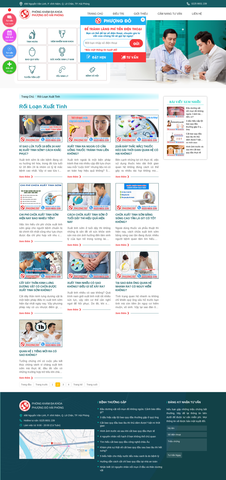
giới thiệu (141, 13)
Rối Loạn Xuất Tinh (48, 96)
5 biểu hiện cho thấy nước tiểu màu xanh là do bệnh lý (129, 456)
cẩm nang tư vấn (170, 13)
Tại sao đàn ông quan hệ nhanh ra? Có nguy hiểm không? (134, 287)
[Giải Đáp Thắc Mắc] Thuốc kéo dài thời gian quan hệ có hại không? (137, 150)
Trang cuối (92, 384)
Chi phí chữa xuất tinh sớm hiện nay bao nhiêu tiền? (39, 216)
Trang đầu (26, 384)
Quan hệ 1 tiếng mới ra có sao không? (38, 353)
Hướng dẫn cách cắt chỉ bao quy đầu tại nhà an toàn (129, 461)
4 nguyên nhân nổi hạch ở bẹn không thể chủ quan (128, 436)
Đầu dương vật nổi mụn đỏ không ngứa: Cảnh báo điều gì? (194, 111)
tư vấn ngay (174, 455)
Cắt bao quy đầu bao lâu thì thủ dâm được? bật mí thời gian (194, 137)
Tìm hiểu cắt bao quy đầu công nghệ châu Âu (125, 441)
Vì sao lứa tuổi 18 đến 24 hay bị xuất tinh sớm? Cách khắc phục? (40, 150)
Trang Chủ (27, 96)
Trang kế (77, 384)
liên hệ (197, 13)
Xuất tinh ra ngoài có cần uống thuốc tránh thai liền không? (88, 150)
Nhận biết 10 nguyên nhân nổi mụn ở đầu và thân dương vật (131, 468)
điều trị (118, 13)
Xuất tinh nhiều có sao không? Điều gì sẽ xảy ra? (86, 285)
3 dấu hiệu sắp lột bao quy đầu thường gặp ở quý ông (194, 124)
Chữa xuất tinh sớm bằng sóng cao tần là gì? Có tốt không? (136, 218)
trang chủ (95, 13)
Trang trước (42, 384)
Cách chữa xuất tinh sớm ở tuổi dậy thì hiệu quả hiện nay (87, 218)
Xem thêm (26, 176)
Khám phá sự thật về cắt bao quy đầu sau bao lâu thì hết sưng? (131, 449)
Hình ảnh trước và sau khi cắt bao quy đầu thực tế (194, 149)
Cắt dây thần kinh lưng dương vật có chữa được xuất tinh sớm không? (38, 287)
